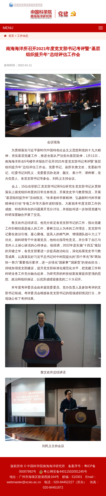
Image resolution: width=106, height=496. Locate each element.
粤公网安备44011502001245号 (63, 471)
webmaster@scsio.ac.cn (24, 482)
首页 (11, 35)
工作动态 (22, 35)
